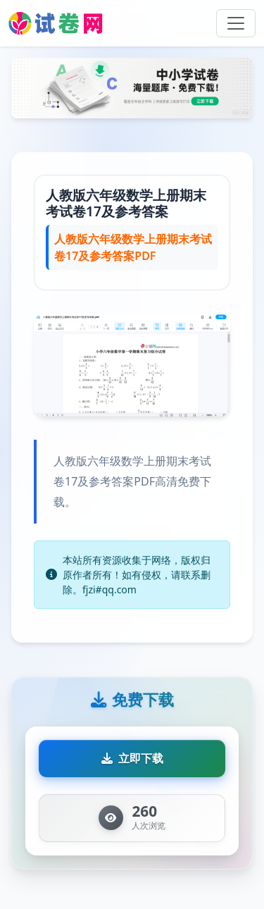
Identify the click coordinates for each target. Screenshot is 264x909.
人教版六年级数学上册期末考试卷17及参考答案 (126, 203)
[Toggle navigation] (236, 23)
